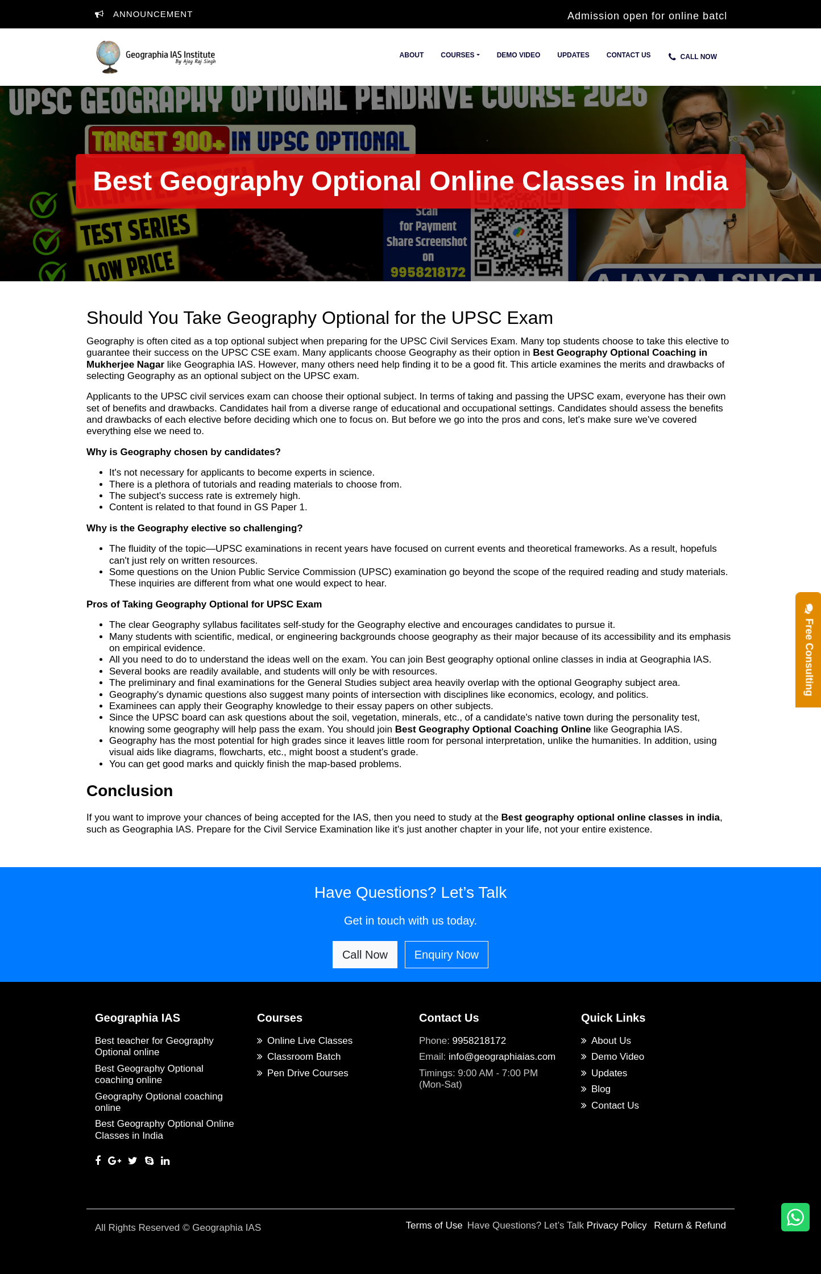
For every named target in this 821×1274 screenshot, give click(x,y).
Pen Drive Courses (303, 1073)
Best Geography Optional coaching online (149, 1074)
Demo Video (519, 55)
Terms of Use (434, 1225)
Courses (457, 55)
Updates (573, 55)
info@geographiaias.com (502, 1056)
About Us (606, 1040)
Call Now (693, 56)
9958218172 (480, 1040)
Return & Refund (690, 1225)
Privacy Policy (617, 1225)
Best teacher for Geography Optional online (154, 1046)
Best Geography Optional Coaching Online (493, 729)
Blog (596, 1089)
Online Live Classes (305, 1040)
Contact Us (629, 55)
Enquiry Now (446, 954)
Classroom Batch (299, 1056)
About (412, 55)
